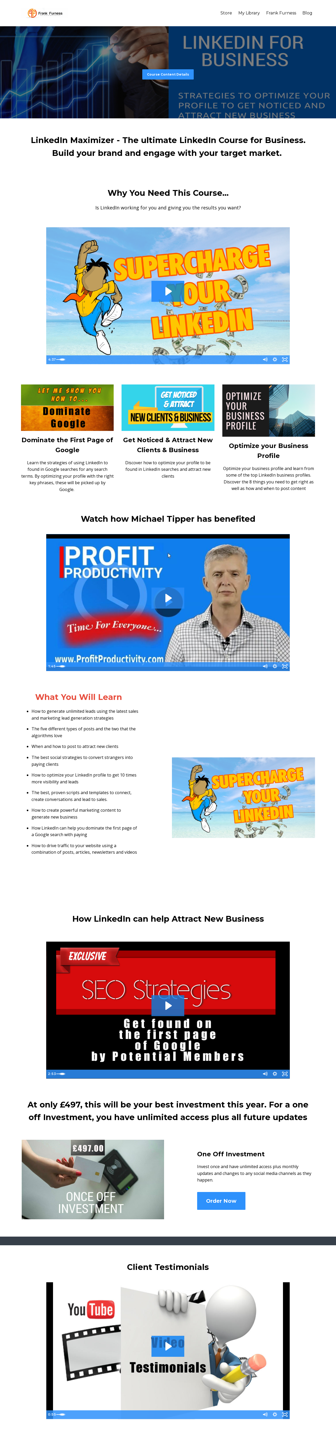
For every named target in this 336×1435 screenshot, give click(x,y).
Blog (307, 12)
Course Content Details (168, 74)
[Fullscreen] (284, 359)
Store (226, 12)
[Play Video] (51, 359)
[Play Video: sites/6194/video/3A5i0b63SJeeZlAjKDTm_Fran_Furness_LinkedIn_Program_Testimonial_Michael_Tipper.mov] (167, 598)
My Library (249, 12)
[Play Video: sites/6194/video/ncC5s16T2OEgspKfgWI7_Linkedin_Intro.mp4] (167, 291)
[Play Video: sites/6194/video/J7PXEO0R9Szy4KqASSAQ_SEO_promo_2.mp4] (167, 1005)
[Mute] (263, 359)
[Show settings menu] (274, 359)
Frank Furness (281, 12)
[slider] (163, 359)
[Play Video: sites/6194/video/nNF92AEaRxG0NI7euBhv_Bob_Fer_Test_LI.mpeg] (167, 1346)
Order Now (221, 1201)
